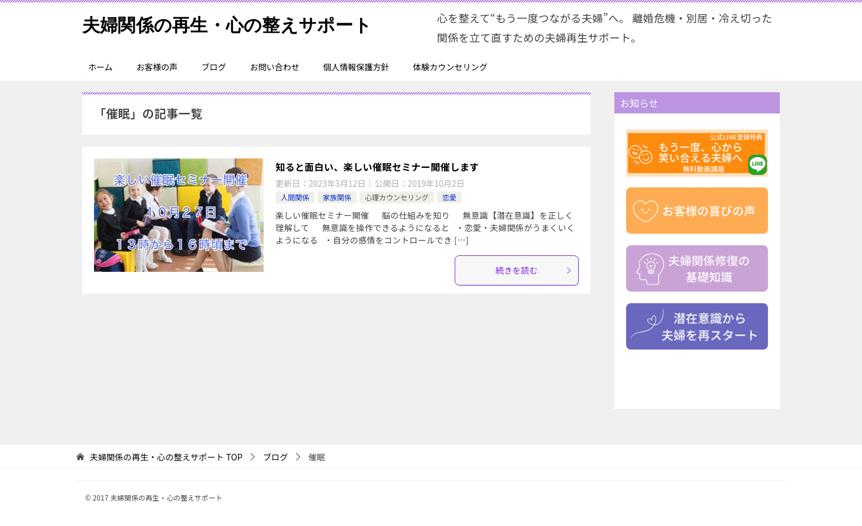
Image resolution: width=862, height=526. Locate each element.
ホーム (100, 67)
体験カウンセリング (450, 67)
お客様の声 (157, 67)
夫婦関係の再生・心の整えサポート (227, 23)
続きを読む (533, 270)
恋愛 (449, 197)
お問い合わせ (275, 67)
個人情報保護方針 (356, 67)
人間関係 (295, 197)
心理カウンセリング (397, 197)
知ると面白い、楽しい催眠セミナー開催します (377, 167)
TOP (166, 457)
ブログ (214, 67)
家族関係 (337, 197)
